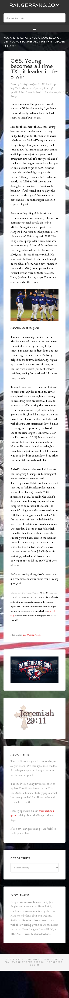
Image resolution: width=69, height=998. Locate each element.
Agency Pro (41, 959)
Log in (34, 965)
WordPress (55, 962)
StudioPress (35, 962)
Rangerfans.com (34, 5)
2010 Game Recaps (32, 634)
